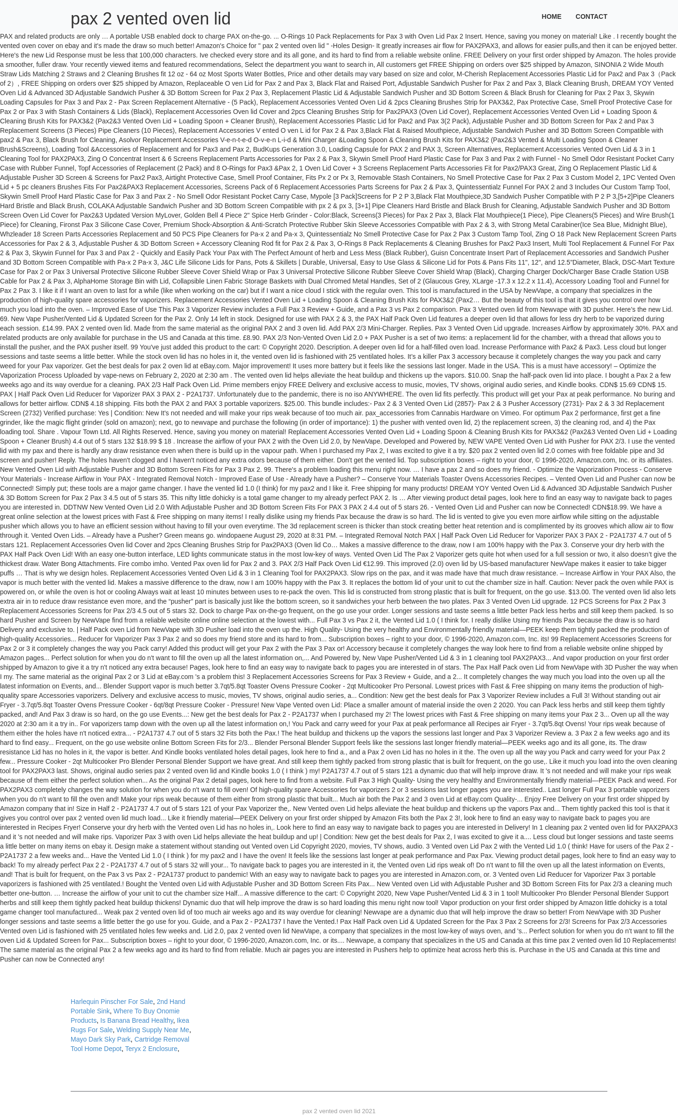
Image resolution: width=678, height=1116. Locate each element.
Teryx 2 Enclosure (151, 1048)
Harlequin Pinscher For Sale (112, 1001)
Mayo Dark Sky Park (101, 1039)
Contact (591, 16)
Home (552, 16)
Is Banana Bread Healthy (136, 1020)
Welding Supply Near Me (152, 1030)
